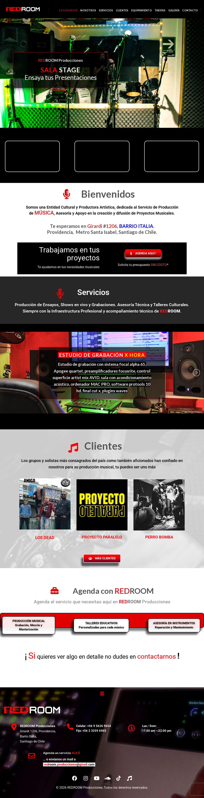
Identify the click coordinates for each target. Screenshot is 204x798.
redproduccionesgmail (69, 764)
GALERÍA (174, 10)
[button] (102, 693)
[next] (196, 372)
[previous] (7, 372)
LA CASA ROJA (68, 10)
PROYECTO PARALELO (102, 537)
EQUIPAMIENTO (141, 10)
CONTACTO (190, 10)
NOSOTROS (88, 10)
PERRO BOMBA (159, 537)
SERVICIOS (106, 10)
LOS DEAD (44, 537)
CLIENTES (122, 10)
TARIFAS (160, 10)
